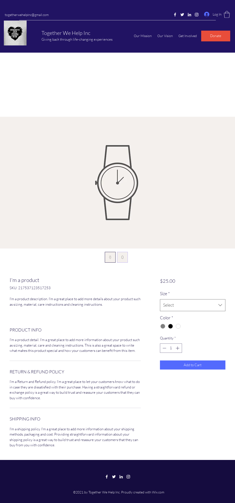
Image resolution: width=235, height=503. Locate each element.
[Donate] (215, 36)
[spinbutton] (171, 348)
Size (165, 293)
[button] (227, 14)
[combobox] (192, 305)
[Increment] (178, 348)
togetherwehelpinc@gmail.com (27, 15)
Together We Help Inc (65, 33)
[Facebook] (175, 14)
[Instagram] (196, 14)
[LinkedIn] (189, 14)
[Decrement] (164, 348)
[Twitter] (182, 14)
